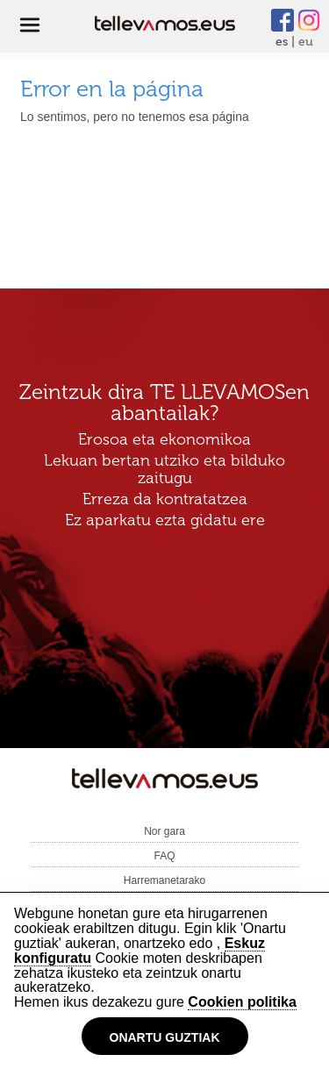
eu (305, 41)
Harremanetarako (164, 880)
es (281, 41)
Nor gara (164, 831)
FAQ (164, 856)
